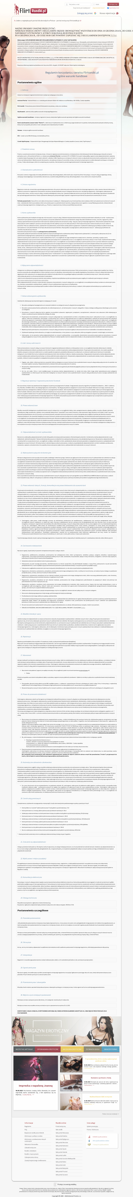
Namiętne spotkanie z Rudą (101, 1078)
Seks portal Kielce (61, 1162)
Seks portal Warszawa (62, 1133)
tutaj (78, 42)
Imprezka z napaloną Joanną (36, 1085)
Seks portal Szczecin (62, 1175)
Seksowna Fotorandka (31, 1144)
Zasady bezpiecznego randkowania (35, 1160)
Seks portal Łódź (61, 1165)
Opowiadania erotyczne (47, 1049)
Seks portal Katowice (62, 1146)
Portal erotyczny (61, 1126)
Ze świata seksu (93, 1049)
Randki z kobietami (30, 1151)
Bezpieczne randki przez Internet (34, 1133)
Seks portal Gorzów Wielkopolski (65, 1159)
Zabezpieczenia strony (31, 1157)
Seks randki (59, 1130)
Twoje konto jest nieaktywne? (81, 8)
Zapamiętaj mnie (114, 8)
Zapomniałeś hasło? (99, 8)
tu (49, 903)
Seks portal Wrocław (62, 1142)
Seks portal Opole (61, 1149)
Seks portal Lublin (61, 1155)
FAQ (26, 1130)
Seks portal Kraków (61, 1136)
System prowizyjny (92, 1126)
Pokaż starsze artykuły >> (110, 1114)
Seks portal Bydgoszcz (62, 1139)
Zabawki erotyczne (30, 1148)
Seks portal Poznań (61, 1171)
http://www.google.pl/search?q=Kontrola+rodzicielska (32, 280)
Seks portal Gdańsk (61, 1152)
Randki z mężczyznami (31, 1154)
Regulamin (28, 1126)
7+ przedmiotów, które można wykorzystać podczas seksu (101, 1060)
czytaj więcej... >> (28, 1095)
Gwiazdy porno (110, 1049)
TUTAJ (113, 35)
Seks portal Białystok (62, 1168)
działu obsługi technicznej (68, 724)
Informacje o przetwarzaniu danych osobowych (35, 1140)
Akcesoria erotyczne (72, 1049)
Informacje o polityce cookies (33, 1136)
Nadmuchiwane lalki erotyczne (101, 1097)
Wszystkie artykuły (24, 1049)
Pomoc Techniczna (93, 1130)
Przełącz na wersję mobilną (66, 1184)
